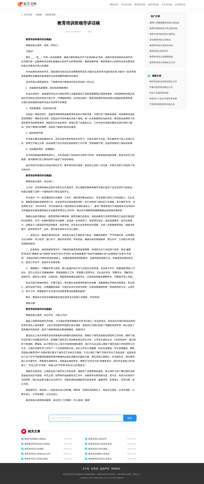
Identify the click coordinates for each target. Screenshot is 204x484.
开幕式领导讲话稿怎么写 (161, 87)
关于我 (85, 468)
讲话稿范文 (180, 4)
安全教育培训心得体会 (160, 39)
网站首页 (114, 4)
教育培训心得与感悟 (98, 449)
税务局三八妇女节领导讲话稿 (163, 98)
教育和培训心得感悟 (34, 449)
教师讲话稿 (140, 4)
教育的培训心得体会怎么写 (37, 454)
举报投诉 (115, 468)
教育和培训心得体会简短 (100, 444)
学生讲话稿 (126, 4)
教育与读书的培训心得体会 (162, 34)
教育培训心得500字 (97, 439)
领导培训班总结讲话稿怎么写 (163, 81)
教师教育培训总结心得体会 (37, 444)
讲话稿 (39, 14)
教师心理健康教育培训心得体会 (164, 22)
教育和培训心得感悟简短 (161, 56)
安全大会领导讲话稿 (158, 93)
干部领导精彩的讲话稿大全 (162, 104)
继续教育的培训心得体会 (100, 458)
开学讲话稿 (167, 4)
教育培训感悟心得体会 (35, 439)
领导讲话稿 (153, 4)
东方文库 (28, 14)
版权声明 (104, 468)
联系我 (94, 468)
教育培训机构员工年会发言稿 (163, 28)
